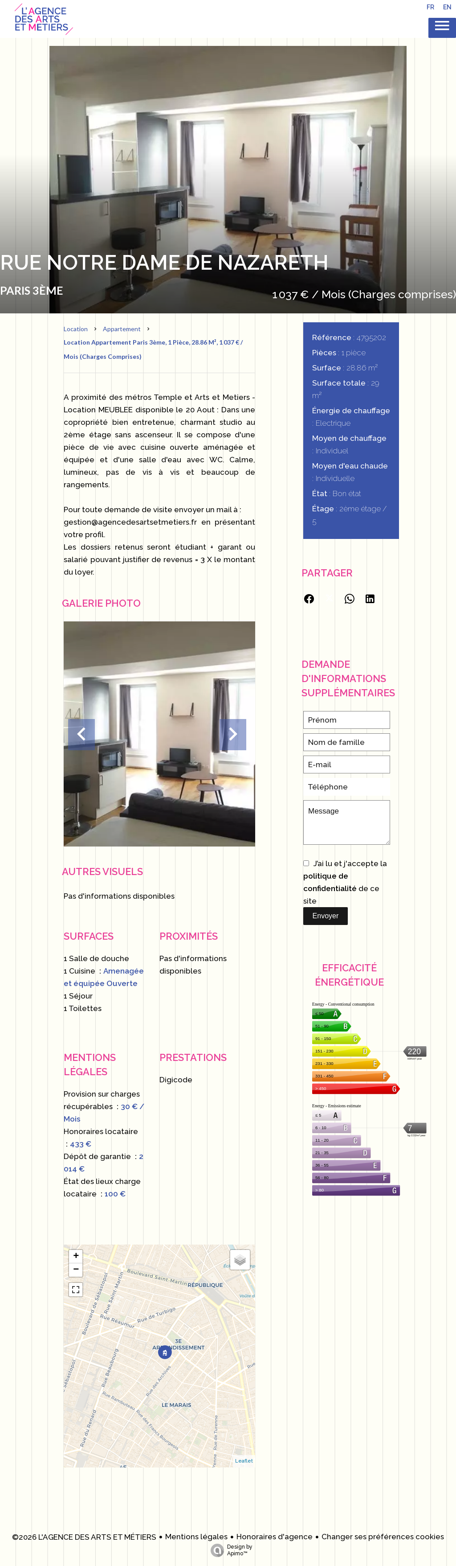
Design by (229, 1550)
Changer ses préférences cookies (383, 1536)
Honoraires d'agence (274, 1536)
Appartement (122, 329)
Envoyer (326, 916)
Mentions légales (196, 1536)
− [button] (76, 1270)
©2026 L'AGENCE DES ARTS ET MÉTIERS (84, 1537)
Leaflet (244, 1461)
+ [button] (76, 1256)
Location (76, 329)
